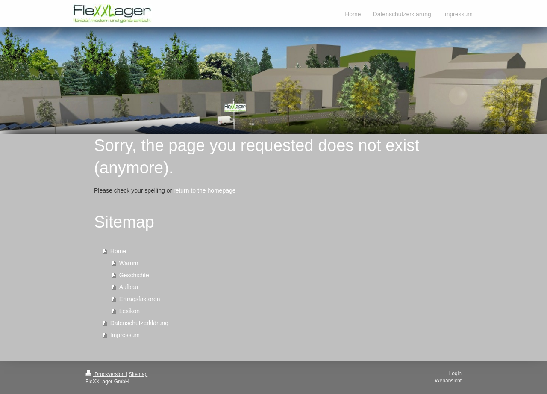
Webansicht (448, 381)
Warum (128, 263)
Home (118, 251)
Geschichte (134, 275)
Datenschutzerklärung (139, 323)
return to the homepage (205, 190)
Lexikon (129, 311)
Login (455, 373)
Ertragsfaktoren (139, 299)
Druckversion (105, 374)
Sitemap (138, 374)
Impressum (125, 335)
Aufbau (128, 287)
